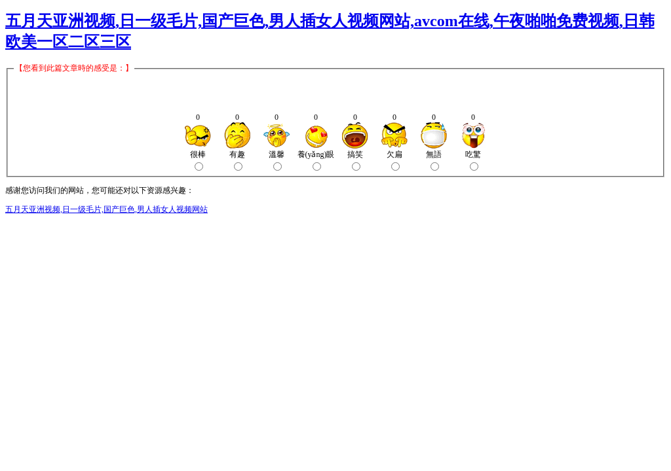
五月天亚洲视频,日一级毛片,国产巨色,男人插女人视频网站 (106, 209)
